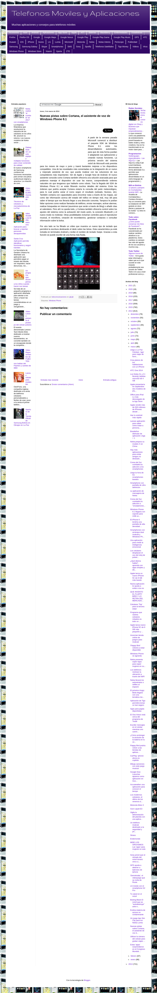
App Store (62, 32)
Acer (25, 32)
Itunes (41, 42)
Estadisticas (137, 32)
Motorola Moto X (137, 805)
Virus (145, 46)
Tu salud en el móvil (136, 895)
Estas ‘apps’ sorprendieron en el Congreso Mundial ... (137, 948)
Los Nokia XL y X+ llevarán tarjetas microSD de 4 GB (137, 377)
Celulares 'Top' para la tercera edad (137, 606)
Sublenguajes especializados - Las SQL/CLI (137, 158)
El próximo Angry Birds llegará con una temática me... (137, 693)
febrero (134, 956)
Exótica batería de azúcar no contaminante (137, 912)
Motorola (81, 42)
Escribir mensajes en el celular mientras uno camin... (137, 728)
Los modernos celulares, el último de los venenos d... (136, 798)
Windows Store (34, 51)
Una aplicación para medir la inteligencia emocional (136, 543)
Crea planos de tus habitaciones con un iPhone (137, 363)
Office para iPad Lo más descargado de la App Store (137, 398)
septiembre (135, 325)
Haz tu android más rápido (136, 416)
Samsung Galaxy (29, 46)
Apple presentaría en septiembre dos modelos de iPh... (137, 387)
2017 (130, 300)
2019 (130, 293)
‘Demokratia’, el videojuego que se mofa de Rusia (137, 878)
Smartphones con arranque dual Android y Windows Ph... (137, 533)
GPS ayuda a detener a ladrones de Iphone (136, 868)
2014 (130, 311)
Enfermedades (120, 32)
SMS (70, 46)
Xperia (59, 51)
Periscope (119, 42)
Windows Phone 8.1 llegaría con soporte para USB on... (137, 512)
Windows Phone (16, 51)
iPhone (31, 42)
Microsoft (69, 42)
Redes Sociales (135, 108)
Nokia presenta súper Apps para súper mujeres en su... (138, 662)
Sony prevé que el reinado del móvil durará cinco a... (137, 858)
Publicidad (132, 42)
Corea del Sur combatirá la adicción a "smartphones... (137, 502)
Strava (133, 835)
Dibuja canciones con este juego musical (137, 766)
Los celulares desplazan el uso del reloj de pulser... (137, 554)
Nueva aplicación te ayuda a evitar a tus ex (137, 586)
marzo (133, 347)
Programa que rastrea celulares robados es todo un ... (136, 616)
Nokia (91, 42)
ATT (82, 32)
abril (133, 343)
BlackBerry (105, 32)
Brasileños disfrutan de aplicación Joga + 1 (137, 434)
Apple (74, 32)
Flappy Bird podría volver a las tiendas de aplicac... (137, 748)
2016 (130, 304)
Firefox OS (24, 37)
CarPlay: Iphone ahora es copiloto (136, 758)
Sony (78, 46)
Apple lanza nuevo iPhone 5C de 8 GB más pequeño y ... (137, 628)
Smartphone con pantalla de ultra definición (138, 485)
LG (49, 42)
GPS (137, 37)
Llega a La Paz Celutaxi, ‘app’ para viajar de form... (137, 353)
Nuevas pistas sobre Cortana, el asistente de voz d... (137, 929)
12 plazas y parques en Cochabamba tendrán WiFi (136, 190)
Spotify (88, 46)
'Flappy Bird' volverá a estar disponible (137, 647)
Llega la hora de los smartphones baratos (136, 476)
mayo (133, 339)
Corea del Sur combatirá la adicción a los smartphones (137, 465)
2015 (130, 307)
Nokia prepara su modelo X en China (137, 444)
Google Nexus (66, 37)
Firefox (12, 37)
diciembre (135, 314)
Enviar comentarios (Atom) (63, 384)
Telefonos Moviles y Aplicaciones (75, 13)
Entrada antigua (109, 380)
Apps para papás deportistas (137, 710)
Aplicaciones (48, 32)
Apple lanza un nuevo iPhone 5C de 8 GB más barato (137, 576)
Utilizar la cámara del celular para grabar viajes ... (137, 938)
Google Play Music (122, 37)
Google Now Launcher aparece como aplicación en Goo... (137, 776)
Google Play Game (100, 37)
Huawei (12, 42)
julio (133, 332)
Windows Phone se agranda (137, 655)
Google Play (82, 37)
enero (133, 959)
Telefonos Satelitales (104, 46)
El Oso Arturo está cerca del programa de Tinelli (137, 718)
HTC (145, 37)
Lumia (57, 42)
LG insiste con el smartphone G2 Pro (137, 888)
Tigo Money (123, 46)
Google (37, 37)
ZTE (68, 51)
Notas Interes (104, 42)
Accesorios (14, 32)
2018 (130, 296)
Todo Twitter (134, 251)
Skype (44, 46)
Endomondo (135, 839)
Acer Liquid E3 (136, 809)
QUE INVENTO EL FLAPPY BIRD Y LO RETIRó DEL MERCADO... (136, 596)
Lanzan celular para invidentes (28, 378)
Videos (136, 46)
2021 (130, 285)
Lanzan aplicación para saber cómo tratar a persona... (137, 424)
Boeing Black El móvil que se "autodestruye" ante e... (137, 903)
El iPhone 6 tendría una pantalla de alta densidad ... (137, 523)
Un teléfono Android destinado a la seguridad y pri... (137, 827)
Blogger (87, 980)
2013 (130, 964)
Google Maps (50, 37)
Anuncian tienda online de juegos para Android (136, 638)
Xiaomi (49, 51)
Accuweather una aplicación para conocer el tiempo (137, 787)
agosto (134, 328)
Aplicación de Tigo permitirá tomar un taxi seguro (137, 703)
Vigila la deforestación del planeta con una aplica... (137, 815)
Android (35, 32)
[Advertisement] (78, 78)
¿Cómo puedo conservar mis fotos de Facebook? (136, 224)
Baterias (92, 32)
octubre (134, 321)
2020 (130, 289)
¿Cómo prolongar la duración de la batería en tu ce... (137, 738)
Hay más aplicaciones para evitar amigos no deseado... (136, 454)
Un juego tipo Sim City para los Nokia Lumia (137, 920)
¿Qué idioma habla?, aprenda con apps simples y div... (137, 565)
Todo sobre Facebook (134, 218)
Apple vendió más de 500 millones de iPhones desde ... (137, 408)
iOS (22, 42)
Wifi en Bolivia (135, 185)
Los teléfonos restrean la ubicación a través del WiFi (137, 673)
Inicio (81, 380)
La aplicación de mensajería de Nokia (137, 493)
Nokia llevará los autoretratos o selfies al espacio (137, 683)
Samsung (13, 46)
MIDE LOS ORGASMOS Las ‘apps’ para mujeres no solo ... (137, 846)
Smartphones (57, 46)
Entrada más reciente (49, 380)
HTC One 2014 (136, 370)
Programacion (135, 154)
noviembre (135, 318)
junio (133, 336)
